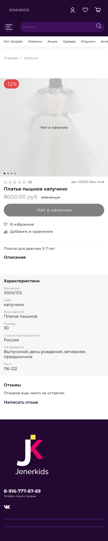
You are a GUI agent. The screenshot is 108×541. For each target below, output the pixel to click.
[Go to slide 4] (15, 173)
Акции (52, 41)
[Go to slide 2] (8, 173)
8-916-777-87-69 (22, 491)
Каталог (31, 58)
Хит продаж (13, 41)
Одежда (69, 41)
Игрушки (88, 41)
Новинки (35, 41)
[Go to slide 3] (11, 173)
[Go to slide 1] (4, 173)
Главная (11, 58)
